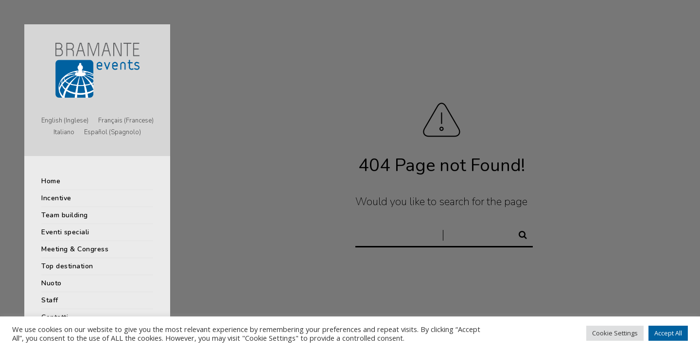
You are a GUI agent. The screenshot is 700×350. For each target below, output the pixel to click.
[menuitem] (64, 121)
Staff (49, 300)
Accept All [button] (668, 333)
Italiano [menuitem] (63, 132)
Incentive (56, 198)
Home (50, 181)
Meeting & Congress (74, 249)
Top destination (67, 266)
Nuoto (51, 283)
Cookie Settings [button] (615, 333)
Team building (64, 215)
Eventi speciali (65, 232)
